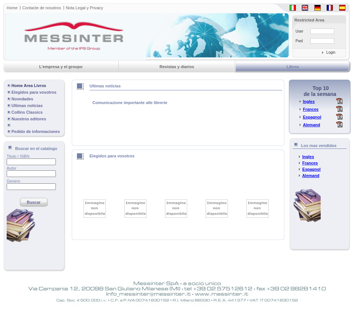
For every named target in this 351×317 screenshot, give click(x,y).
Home (12, 8)
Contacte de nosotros (41, 8)
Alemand (311, 125)
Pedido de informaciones (35, 131)
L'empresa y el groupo (60, 66)
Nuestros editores (28, 119)
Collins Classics (27, 112)
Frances (310, 109)
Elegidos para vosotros (34, 92)
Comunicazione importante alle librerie (129, 102)
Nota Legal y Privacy (84, 8)
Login (330, 52)
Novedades (22, 99)
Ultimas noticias (27, 105)
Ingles (309, 101)
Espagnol (312, 117)
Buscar (33, 202)
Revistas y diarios (176, 66)
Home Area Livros (28, 85)
